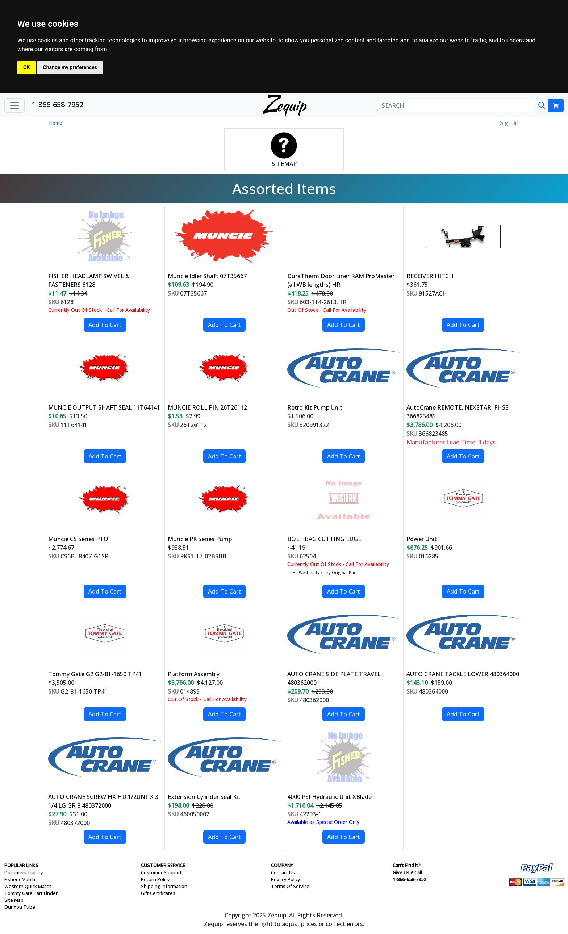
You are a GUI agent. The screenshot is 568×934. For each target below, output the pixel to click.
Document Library (23, 872)
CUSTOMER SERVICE (163, 865)
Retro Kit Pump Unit (314, 407)
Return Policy (155, 879)
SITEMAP (284, 164)
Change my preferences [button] (70, 67)
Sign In (509, 123)
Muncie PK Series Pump (200, 539)
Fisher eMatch (19, 879)
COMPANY (282, 865)
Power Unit (421, 539)
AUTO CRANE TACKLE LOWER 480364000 (462, 674)
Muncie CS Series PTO (78, 539)
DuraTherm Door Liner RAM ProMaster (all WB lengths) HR (340, 280)
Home (55, 123)
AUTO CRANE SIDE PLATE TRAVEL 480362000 (334, 678)
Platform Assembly (194, 674)
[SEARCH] (456, 105)
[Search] (542, 105)
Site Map (14, 900)
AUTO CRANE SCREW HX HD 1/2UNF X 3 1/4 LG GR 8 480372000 (103, 801)
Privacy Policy (285, 879)
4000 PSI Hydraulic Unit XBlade (329, 797)
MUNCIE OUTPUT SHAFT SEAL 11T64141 (104, 407)
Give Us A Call (407, 872)
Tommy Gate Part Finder (31, 893)
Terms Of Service (290, 886)
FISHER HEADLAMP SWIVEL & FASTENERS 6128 (89, 280)
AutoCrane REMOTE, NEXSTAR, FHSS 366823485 (457, 411)
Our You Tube (19, 907)
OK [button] (26, 67)
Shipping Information (164, 886)
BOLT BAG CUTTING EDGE (324, 539)
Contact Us (283, 872)
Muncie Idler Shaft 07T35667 (207, 276)
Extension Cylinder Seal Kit (204, 797)
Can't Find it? (407, 865)
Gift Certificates (158, 893)
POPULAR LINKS (21, 865)
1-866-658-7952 (57, 104)
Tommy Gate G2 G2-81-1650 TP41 (95, 674)
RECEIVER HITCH (430, 276)
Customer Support (161, 872)
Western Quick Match (27, 886)
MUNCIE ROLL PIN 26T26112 (207, 407)
